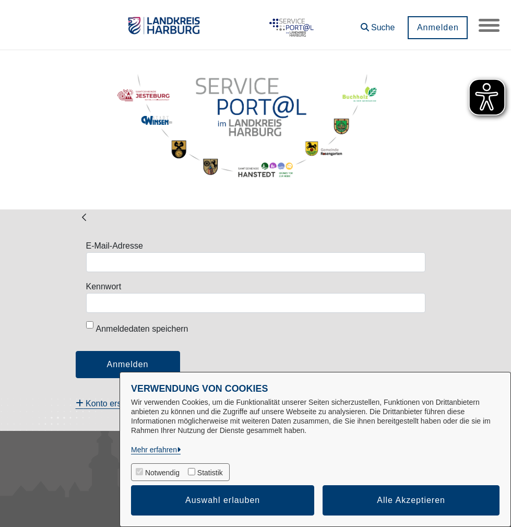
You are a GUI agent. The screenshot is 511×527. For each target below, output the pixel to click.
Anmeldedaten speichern (137, 327)
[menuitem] (108, 403)
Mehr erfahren (154, 450)
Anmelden (437, 27)
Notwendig (162, 473)
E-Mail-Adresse (114, 245)
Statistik (210, 473)
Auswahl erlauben (222, 500)
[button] (377, 24)
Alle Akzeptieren (411, 500)
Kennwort (104, 286)
